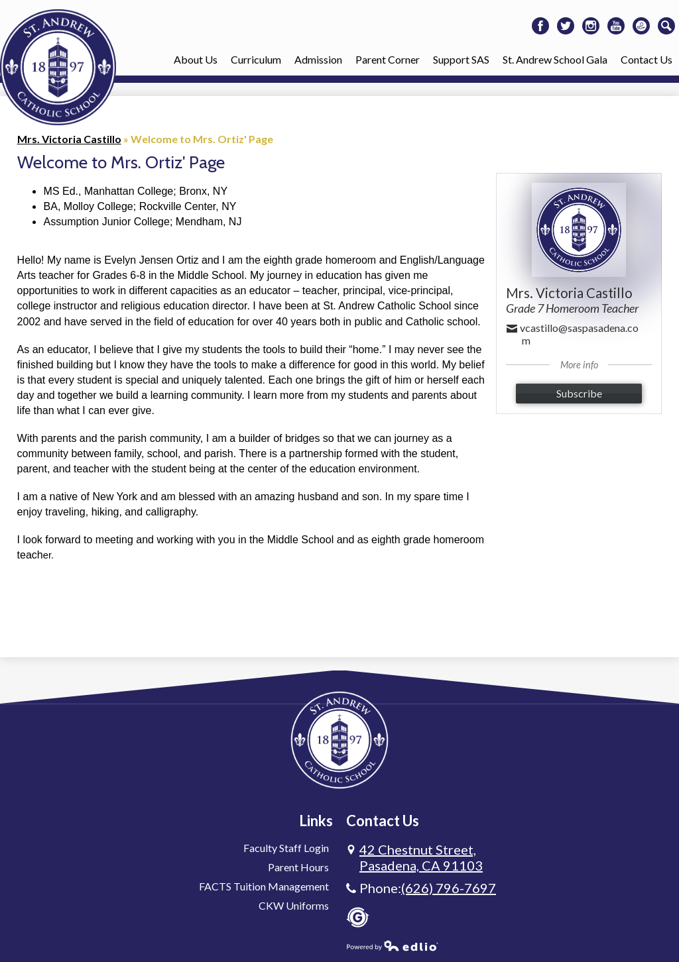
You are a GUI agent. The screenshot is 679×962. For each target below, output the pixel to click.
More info (579, 364)
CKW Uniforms (294, 905)
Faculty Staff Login (286, 847)
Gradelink (357, 917)
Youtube (616, 27)
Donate (641, 27)
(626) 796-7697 (448, 888)
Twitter (565, 27)
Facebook (540, 27)
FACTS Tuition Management (264, 886)
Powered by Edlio (392, 945)
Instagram (590, 27)
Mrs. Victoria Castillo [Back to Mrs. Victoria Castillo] (69, 139)
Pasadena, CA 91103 (421, 857)
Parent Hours (298, 867)
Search (666, 27)
